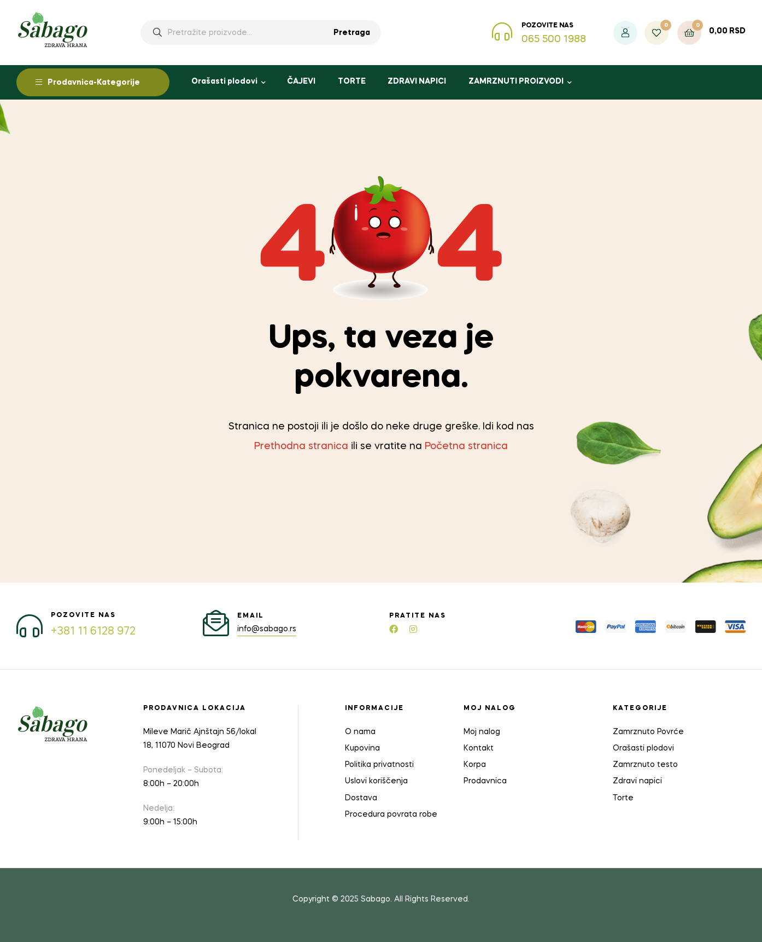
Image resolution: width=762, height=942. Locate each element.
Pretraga (351, 33)
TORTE (352, 81)
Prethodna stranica (301, 446)
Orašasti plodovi (224, 81)
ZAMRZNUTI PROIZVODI (516, 81)
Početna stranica (466, 446)
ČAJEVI (301, 81)
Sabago (375, 899)
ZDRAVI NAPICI (417, 81)
